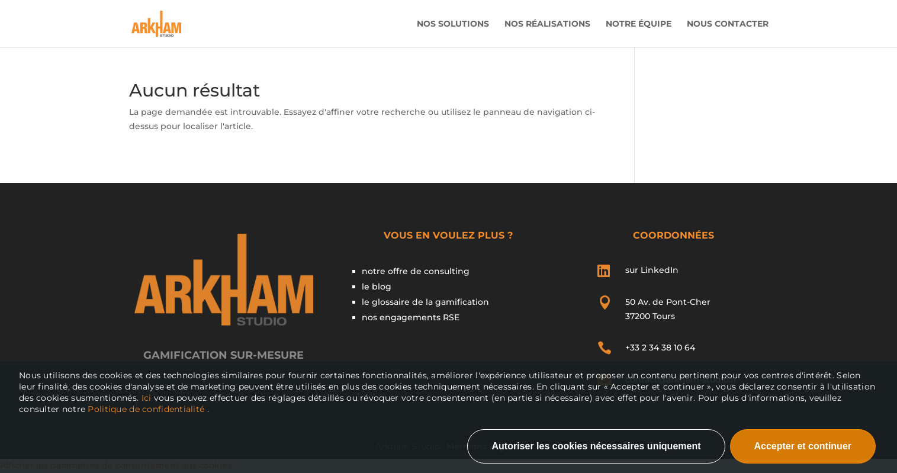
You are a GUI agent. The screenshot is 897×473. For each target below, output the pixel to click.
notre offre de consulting (416, 271)
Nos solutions (453, 24)
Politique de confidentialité (146, 409)
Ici (148, 397)
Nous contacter (728, 24)
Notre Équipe (638, 24)
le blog (376, 286)
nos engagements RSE (410, 317)
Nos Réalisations (547, 24)
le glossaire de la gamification (425, 302)
